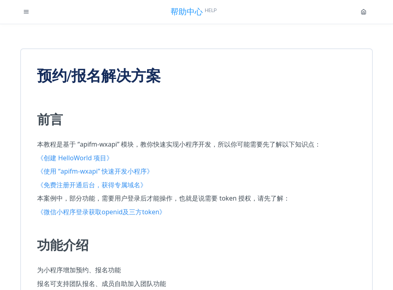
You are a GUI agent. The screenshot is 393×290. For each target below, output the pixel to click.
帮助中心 (193, 11)
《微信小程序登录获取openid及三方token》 (101, 211)
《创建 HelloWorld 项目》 (75, 157)
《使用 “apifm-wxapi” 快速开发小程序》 (95, 171)
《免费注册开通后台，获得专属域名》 (92, 184)
